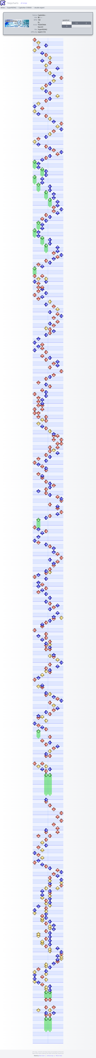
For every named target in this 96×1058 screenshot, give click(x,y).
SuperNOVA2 (11, 8)
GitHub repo (50, 1055)
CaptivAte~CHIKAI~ (25, 8)
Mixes (3, 8)
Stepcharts (12, 3)
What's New (59, 1055)
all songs (24, 3)
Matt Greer (42, 1055)
